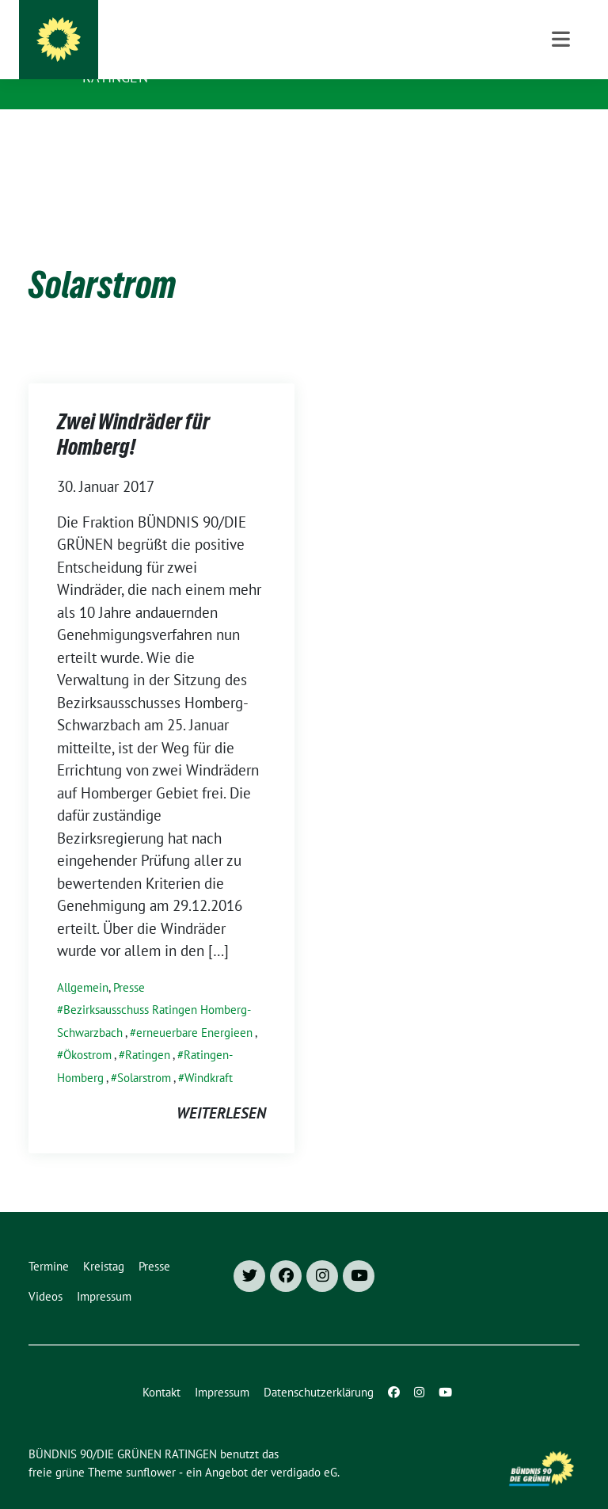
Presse (129, 962)
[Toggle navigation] (561, 134)
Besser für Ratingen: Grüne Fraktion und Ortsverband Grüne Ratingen (308, 66)
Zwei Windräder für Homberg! (133, 413)
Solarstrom (144, 1053)
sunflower (151, 1447)
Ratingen (147, 1030)
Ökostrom (87, 1030)
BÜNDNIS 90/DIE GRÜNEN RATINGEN (219, 33)
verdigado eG (304, 1447)
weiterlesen (221, 1088)
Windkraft (208, 1053)
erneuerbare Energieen (194, 1008)
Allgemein (82, 962)
